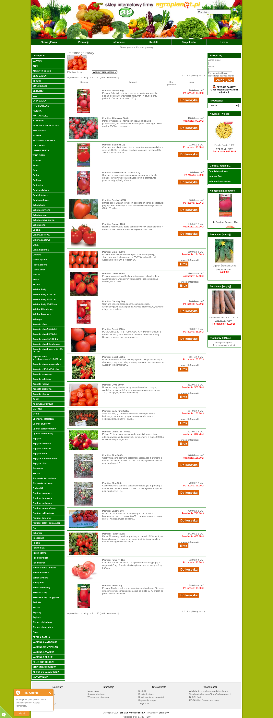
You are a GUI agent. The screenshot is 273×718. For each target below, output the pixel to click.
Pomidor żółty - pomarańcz (46, 523)
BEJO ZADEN (39, 76)
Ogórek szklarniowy (42, 433)
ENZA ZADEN (39, 101)
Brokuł (35, 175)
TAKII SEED (38, 145)
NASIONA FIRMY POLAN (45, 647)
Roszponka (38, 538)
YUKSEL (36, 160)
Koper (35, 399)
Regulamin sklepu (147, 700)
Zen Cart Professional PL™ (133, 713)
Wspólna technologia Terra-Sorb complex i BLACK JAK (210, 695)
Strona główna (49, 42)
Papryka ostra (39, 453)
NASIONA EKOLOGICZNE (45, 125)
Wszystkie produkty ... (47, 703)
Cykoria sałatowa (41, 240)
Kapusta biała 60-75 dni (44, 334)
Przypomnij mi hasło (217, 73)
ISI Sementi (38, 120)
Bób (34, 170)
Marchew (37, 409)
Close (50, 692)
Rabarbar (37, 533)
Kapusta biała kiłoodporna (46, 344)
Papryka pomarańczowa (44, 458)
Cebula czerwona (41, 210)
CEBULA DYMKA (41, 637)
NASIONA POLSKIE (42, 657)
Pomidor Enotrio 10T (113, 511)
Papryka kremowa (41, 448)
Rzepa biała (38, 548)
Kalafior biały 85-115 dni (44, 304)
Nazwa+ (133, 82)
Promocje (83, 42)
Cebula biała (38, 205)
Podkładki (37, 488)
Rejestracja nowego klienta (221, 76)
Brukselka (37, 185)
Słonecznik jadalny (42, 622)
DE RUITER (38, 91)
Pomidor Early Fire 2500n (115, 411)
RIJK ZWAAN (39, 130)
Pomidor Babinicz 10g (113, 144)
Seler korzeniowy (41, 587)
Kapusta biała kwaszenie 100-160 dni (47, 350)
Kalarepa (37, 319)
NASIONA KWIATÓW (43, 652)
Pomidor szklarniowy (43, 513)
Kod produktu (171, 83)
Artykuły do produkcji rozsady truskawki (208, 691)
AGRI (35, 66)
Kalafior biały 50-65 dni (44, 294)
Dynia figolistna (40, 250)
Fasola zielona (39, 265)
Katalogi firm (215, 176)
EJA (34, 96)
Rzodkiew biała (40, 558)
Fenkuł (35, 274)
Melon (35, 414)
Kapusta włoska (40, 394)
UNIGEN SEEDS (40, 150)
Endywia (36, 254)
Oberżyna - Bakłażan (43, 419)
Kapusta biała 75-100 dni (45, 339)
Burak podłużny (40, 200)
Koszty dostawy (146, 694)
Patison (36, 473)
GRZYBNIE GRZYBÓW (43, 667)
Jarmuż (36, 284)
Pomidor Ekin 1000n (112, 455)
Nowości (41, 700)
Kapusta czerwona (42, 374)
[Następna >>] (198, 75)
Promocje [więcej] (220, 234)
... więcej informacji (188, 260)
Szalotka (36, 602)
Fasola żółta (38, 269)
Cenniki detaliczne (218, 171)
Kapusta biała (39, 324)
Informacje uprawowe (220, 181)
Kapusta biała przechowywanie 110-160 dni (47, 357)
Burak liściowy (40, 195)
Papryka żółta (39, 463)
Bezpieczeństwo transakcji (151, 697)
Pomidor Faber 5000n (113, 534)
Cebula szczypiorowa (43, 220)
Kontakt (153, 42)
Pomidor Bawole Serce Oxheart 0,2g (121, 172)
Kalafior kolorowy (41, 314)
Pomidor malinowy (42, 503)
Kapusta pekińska (41, 379)
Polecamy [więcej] (220, 286)
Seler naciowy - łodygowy (45, 597)
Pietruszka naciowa (42, 483)
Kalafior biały (39, 289)
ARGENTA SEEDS (41, 71)
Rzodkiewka (38, 563)
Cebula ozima (39, 215)
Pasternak (37, 468)
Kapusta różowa (40, 384)
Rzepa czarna (39, 553)
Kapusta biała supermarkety (46, 364)
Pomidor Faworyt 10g (113, 560)
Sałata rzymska (40, 577)
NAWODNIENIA (40, 677)
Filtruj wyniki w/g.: (75, 72)
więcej (22, 713)
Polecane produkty (46, 694)
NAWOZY (37, 61)
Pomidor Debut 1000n (113, 329)
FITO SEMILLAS (40, 106)
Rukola (36, 543)
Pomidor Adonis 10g (113, 90)
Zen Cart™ (164, 713)
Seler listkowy (39, 592)
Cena (191, 82)
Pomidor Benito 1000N (114, 200)
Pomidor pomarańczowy (44, 508)
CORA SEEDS (39, 86)
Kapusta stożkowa (41, 389)
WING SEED (38, 155)
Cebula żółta (38, 225)
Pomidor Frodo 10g (112, 585)
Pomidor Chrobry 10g (113, 301)
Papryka (36, 438)
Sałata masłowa (40, 572)
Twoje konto (189, 42)
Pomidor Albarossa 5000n (115, 118)
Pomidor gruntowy (42, 493)
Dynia (35, 245)
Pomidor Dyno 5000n (113, 385)
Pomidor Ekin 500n (112, 483)
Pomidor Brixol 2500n (113, 252)
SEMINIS (36, 135)
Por (34, 528)
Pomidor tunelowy (41, 518)
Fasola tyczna (39, 259)
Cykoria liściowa (40, 235)
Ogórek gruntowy (41, 424)
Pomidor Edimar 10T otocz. (116, 431)
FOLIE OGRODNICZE (43, 662)
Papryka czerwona (41, 443)
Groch (35, 279)
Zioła (35, 632)
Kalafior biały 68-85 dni (44, 299)
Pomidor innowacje (42, 498)
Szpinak (36, 617)
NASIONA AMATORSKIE (44, 642)
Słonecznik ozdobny (42, 627)
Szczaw (36, 607)
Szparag (36, 612)
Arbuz (35, 165)
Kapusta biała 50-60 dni (44, 329)
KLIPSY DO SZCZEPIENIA (45, 672)
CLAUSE (36, 81)
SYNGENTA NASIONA (43, 140)
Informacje (119, 42)
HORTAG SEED (40, 116)
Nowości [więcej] (220, 114)
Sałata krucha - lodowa (44, 567)
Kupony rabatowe (96, 694)
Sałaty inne (38, 582)
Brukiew (36, 180)
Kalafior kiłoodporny (42, 309)
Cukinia (36, 230)
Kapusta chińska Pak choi (45, 369)
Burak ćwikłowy (40, 190)
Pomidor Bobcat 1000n (114, 224)
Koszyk (224, 42)
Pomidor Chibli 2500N (113, 273)
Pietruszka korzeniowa (44, 478)
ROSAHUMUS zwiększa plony (204, 700)
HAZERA (37, 111)
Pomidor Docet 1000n (113, 357)
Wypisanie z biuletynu (98, 697)
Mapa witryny (94, 691)
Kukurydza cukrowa (42, 404)
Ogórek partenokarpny (44, 428)
